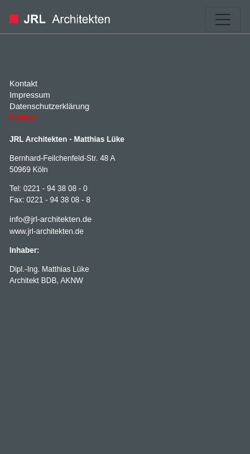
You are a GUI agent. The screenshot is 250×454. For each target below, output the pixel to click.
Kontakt (23, 83)
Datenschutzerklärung (49, 106)
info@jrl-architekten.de (50, 219)
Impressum (29, 95)
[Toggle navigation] (223, 19)
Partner (23, 117)
